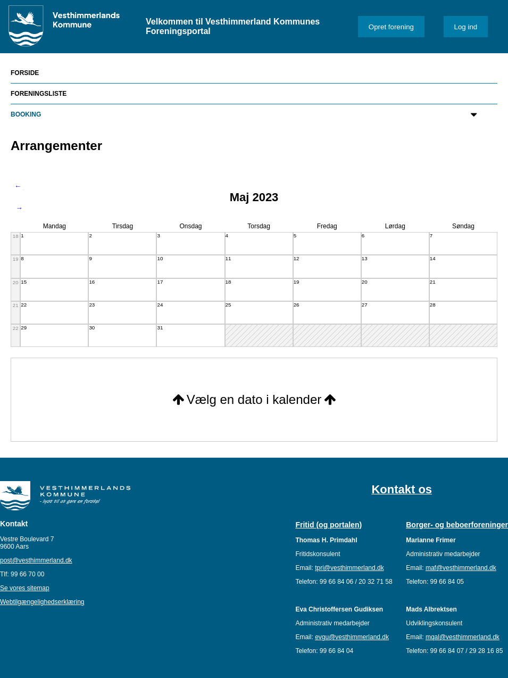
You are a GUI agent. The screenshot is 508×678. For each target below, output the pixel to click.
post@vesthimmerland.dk (36, 560)
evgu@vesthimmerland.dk (352, 637)
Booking (26, 114)
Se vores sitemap (24, 588)
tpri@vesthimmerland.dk (349, 568)
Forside (25, 73)
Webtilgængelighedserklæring (42, 602)
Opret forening (391, 27)
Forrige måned (18, 187)
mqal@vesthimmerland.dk (462, 637)
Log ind (466, 27)
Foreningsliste (38, 93)
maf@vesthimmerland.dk (461, 568)
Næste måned (18, 208)
